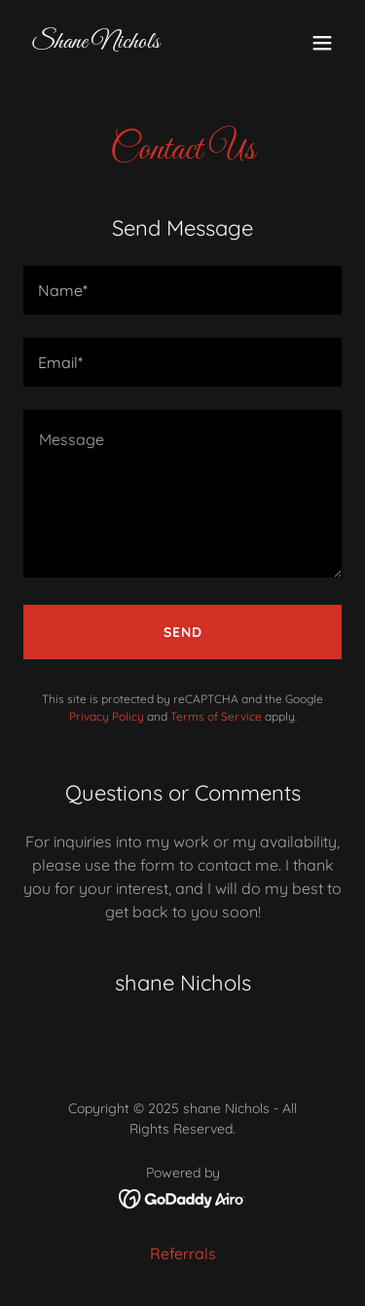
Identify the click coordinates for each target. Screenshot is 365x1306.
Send (183, 632)
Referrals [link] (183, 1253)
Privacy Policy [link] (106, 716)
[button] (322, 42)
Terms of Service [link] (216, 716)
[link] (95, 42)
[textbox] (182, 290)
